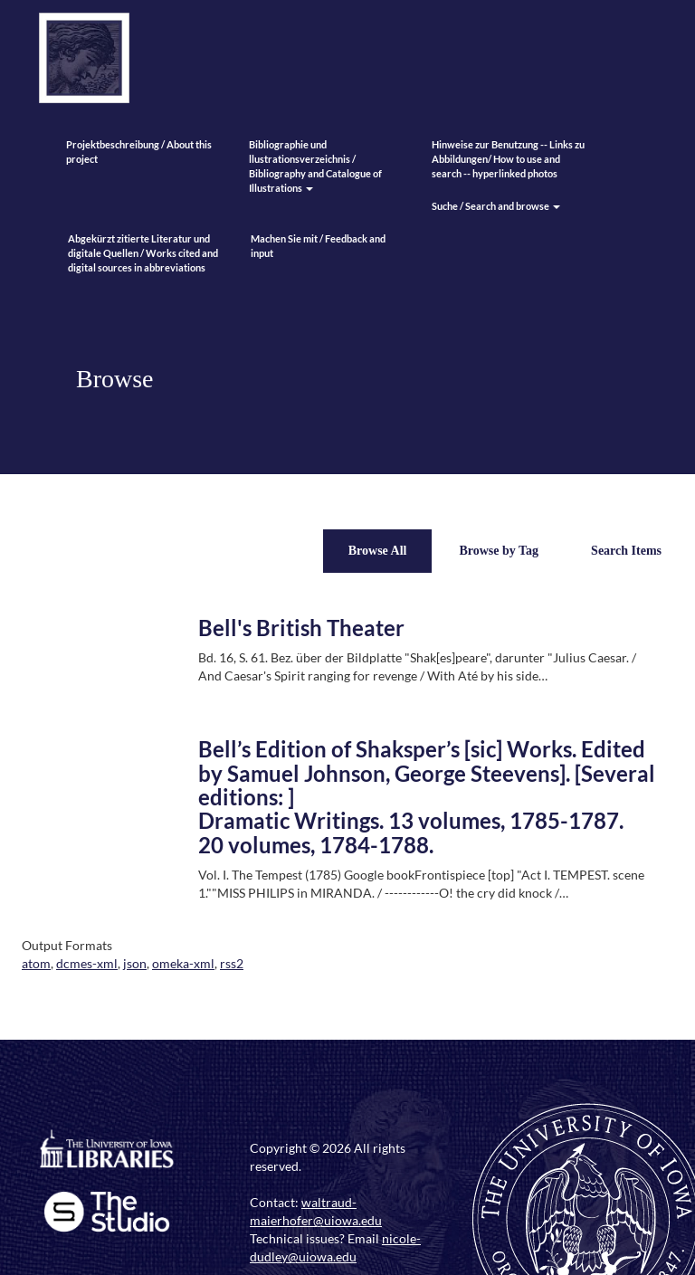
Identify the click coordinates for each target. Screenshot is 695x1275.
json (135, 963)
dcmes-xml (87, 963)
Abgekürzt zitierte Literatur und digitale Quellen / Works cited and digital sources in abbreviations (143, 253)
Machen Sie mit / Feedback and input (318, 246)
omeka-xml (183, 963)
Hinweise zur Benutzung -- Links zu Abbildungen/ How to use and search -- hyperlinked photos (508, 158)
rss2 (231, 963)
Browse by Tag (498, 550)
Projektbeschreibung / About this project (139, 151)
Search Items (626, 550)
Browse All (377, 550)
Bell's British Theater (301, 627)
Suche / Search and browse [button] (496, 206)
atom (36, 963)
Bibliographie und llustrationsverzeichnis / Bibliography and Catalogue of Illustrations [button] (315, 166)
